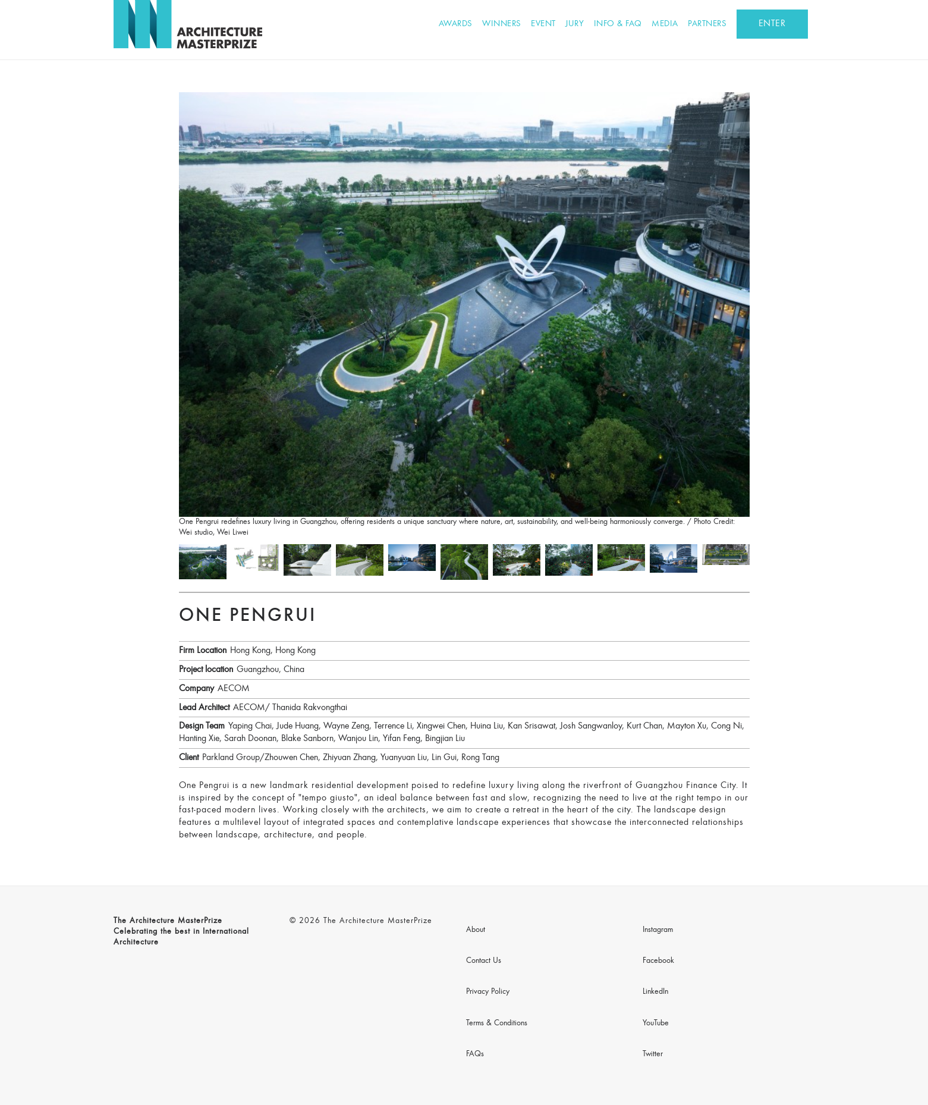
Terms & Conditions (496, 1023)
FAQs (475, 1054)
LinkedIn (655, 992)
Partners (707, 24)
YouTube (656, 1023)
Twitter (653, 1054)
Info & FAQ (618, 24)
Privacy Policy (487, 992)
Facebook (658, 961)
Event (543, 24)
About (475, 930)
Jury (574, 24)
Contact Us (483, 961)
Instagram (658, 930)
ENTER (772, 24)
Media (665, 24)
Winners (501, 24)
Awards (456, 24)
